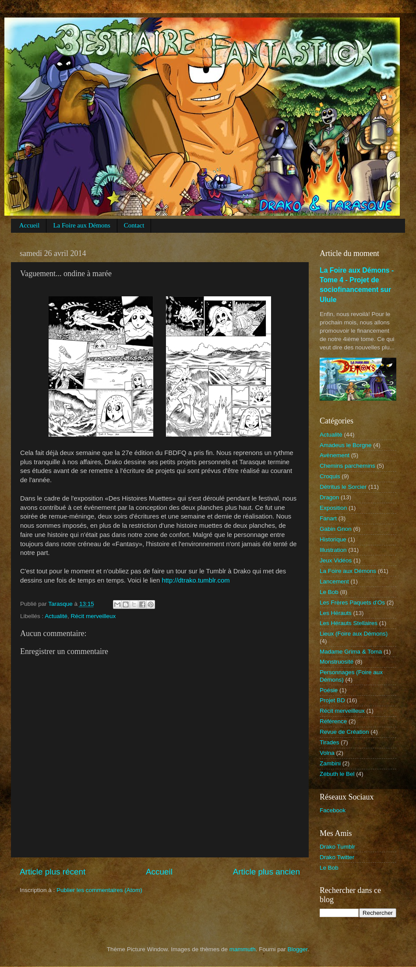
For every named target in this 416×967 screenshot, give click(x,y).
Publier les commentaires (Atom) (99, 890)
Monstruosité (336, 661)
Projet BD (332, 700)
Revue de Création (344, 732)
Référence (333, 721)
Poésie (329, 690)
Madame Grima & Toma (351, 651)
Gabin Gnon (336, 529)
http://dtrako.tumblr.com (195, 580)
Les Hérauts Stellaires (348, 623)
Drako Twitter (337, 857)
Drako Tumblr (337, 846)
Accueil (29, 225)
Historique (333, 539)
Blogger (298, 949)
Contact (134, 225)
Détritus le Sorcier (343, 487)
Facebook (332, 810)
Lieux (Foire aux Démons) (354, 633)
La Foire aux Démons (81, 225)
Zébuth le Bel (337, 774)
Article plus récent (52, 871)
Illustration (333, 550)
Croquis (330, 476)
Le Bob (329, 592)
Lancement (334, 581)
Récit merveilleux (93, 616)
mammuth (242, 949)
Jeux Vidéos (336, 560)
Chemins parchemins (347, 465)
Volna (327, 753)
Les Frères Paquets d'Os (352, 602)
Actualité (56, 616)
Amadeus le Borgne (346, 445)
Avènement (334, 455)
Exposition (333, 508)
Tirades (329, 742)
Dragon (329, 497)
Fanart (328, 518)
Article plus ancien (266, 871)
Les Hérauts (336, 613)
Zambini (330, 763)
